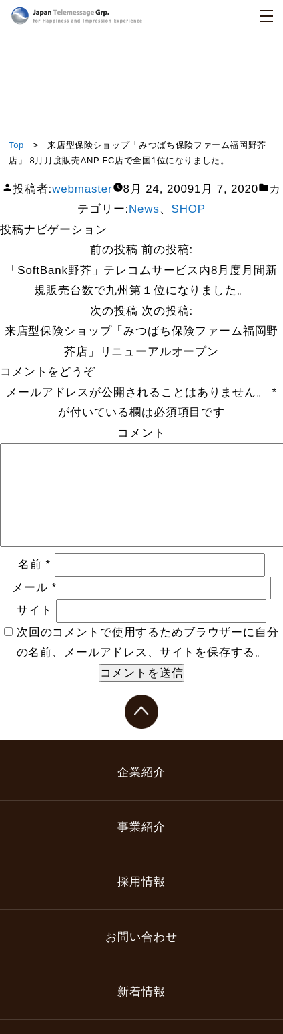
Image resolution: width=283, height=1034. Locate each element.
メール (34, 587)
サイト (35, 610)
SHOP (189, 209)
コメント (141, 433)
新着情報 (141, 991)
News (144, 209)
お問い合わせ (141, 937)
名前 (34, 564)
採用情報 (141, 881)
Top (16, 145)
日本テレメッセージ (76, 16)
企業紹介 (141, 772)
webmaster (82, 189)
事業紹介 (141, 827)
